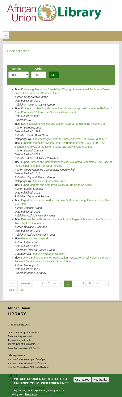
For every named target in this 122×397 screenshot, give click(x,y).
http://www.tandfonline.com (49, 181)
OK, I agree (82, 379)
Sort (53, 74)
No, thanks (100, 379)
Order (38, 68)
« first (12, 283)
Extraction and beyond (34, 238)
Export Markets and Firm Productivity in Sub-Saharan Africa (56, 184)
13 (90, 283)
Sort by (16, 68)
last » (22, 290)
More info (31, 394)
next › (12, 290)
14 (97, 283)
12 (83, 283)
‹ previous (25, 283)
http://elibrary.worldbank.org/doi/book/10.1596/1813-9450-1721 (70, 139)
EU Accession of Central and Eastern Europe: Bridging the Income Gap (63, 123)
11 (75, 283)
